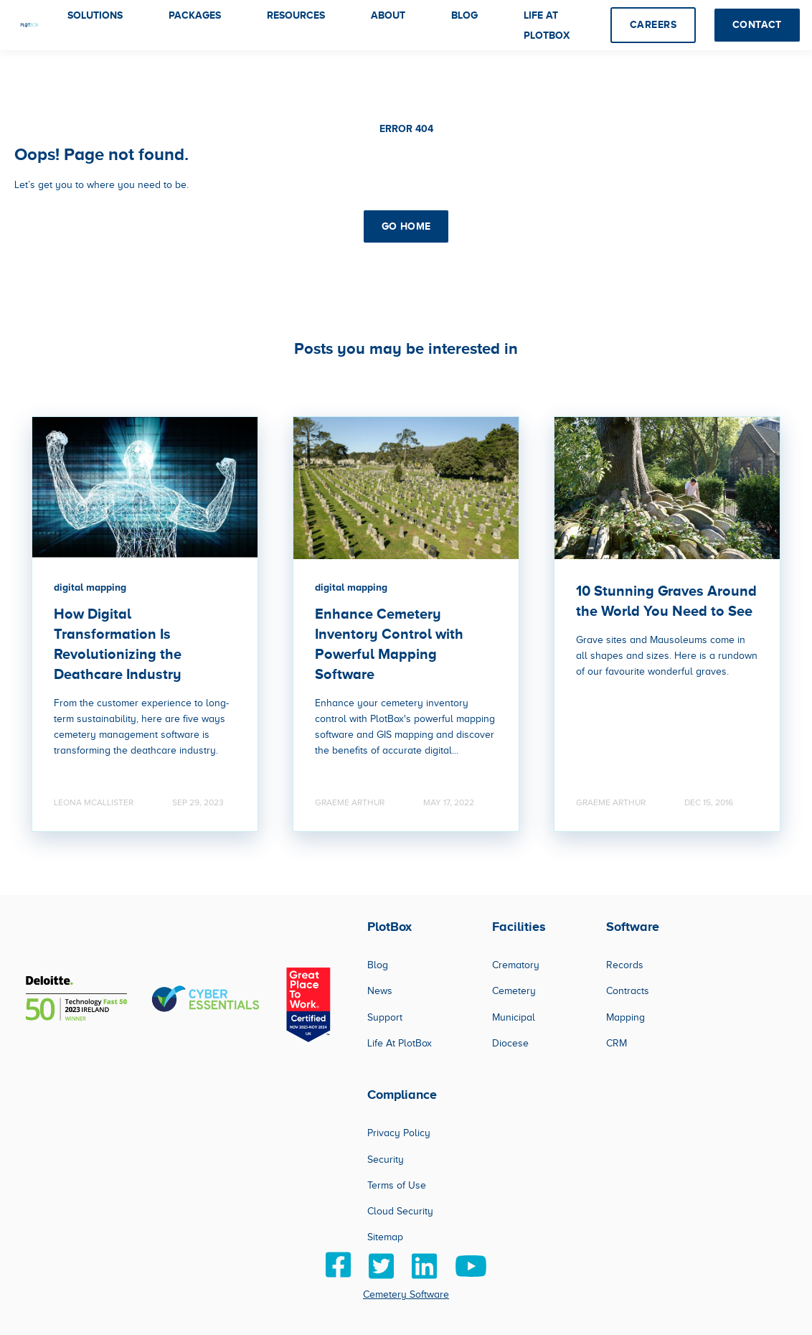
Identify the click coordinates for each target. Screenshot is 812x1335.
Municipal (513, 1017)
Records (624, 965)
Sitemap (385, 1237)
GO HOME (406, 226)
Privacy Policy (398, 1133)
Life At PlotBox (399, 1043)
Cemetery (514, 990)
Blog (377, 965)
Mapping (625, 1017)
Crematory (515, 965)
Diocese (510, 1043)
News (379, 990)
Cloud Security (400, 1211)
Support (384, 1017)
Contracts (627, 990)
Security (385, 1159)
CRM (616, 1043)
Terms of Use (396, 1185)
